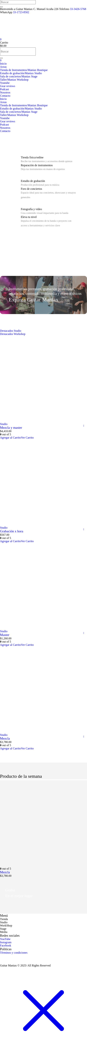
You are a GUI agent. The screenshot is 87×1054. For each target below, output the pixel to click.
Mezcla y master (11, 427)
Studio (4, 424)
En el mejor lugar (19, 895)
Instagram (5, 942)
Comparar (83, 425)
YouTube (5, 939)
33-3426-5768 (78, 9)
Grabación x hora (11, 531)
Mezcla (5, 738)
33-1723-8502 (21, 12)
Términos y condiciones (14, 952)
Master (4, 635)
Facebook (5, 945)
